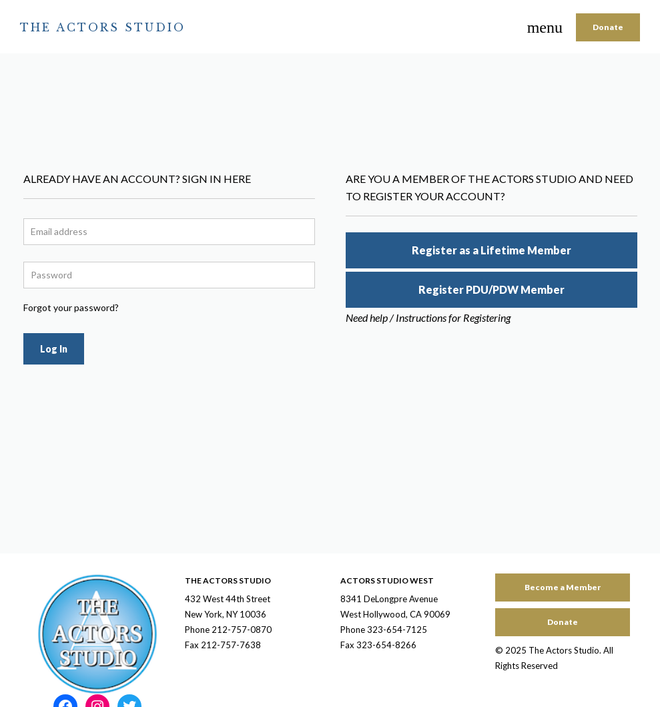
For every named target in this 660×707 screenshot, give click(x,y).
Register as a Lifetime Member (491, 250)
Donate (608, 27)
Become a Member (563, 587)
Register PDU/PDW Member (491, 289)
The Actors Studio (103, 27)
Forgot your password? (71, 307)
